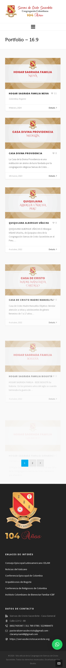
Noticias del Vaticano (16, 569)
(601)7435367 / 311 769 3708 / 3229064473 (31, 625)
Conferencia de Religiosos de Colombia (26, 588)
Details (53, 109)
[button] (57, 644)
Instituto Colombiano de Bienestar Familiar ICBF (30, 594)
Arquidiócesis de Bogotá (18, 582)
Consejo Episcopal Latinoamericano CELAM (27, 563)
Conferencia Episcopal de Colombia (24, 575)
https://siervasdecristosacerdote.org (30, 639)
